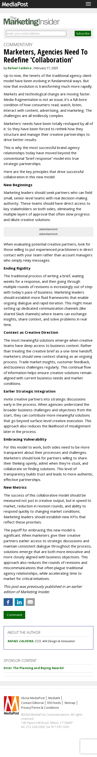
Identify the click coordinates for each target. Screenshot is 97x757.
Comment (14, 615)
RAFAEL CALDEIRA (20, 641)
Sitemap (69, 703)
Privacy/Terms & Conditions (40, 708)
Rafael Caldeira (19, 68)
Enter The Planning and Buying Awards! (34, 668)
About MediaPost (33, 698)
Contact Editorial (32, 703)
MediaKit (54, 698)
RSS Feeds (54, 703)
